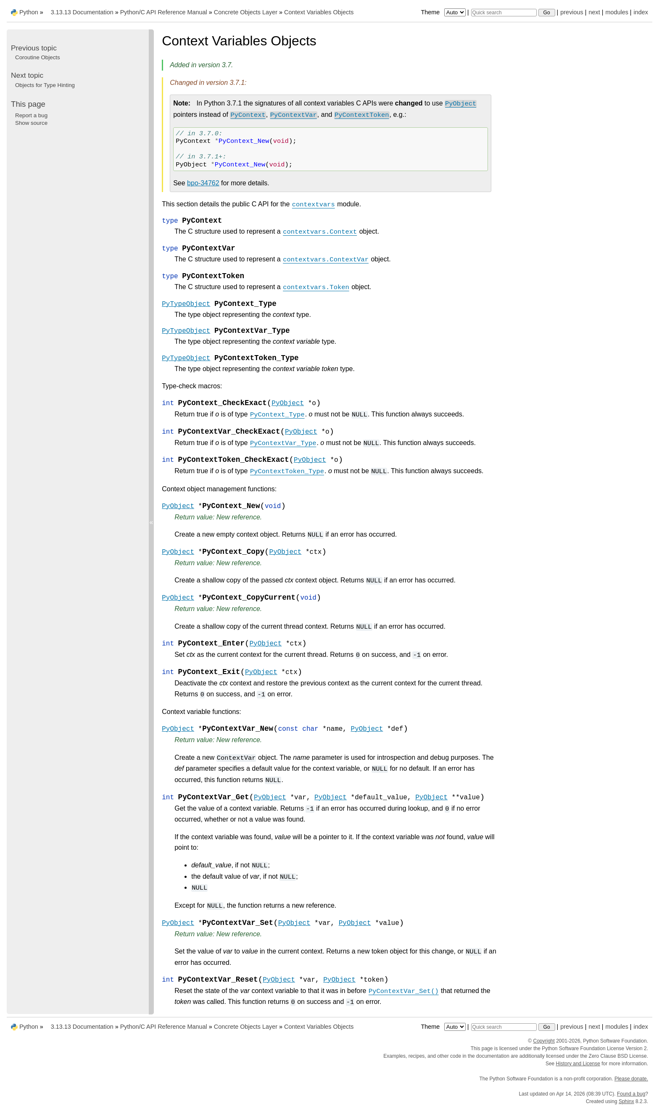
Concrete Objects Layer (245, 12)
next (594, 12)
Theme (444, 12)
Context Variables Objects (318, 12)
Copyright (543, 1041)
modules (616, 12)
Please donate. (631, 1079)
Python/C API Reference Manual (163, 12)
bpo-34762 (203, 183)
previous (571, 12)
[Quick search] (504, 12)
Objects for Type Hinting (45, 85)
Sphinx (626, 1101)
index (641, 12)
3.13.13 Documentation (82, 12)
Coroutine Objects (37, 57)
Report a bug (31, 115)
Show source (31, 123)
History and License (578, 1064)
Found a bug (631, 1094)
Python (28, 12)
